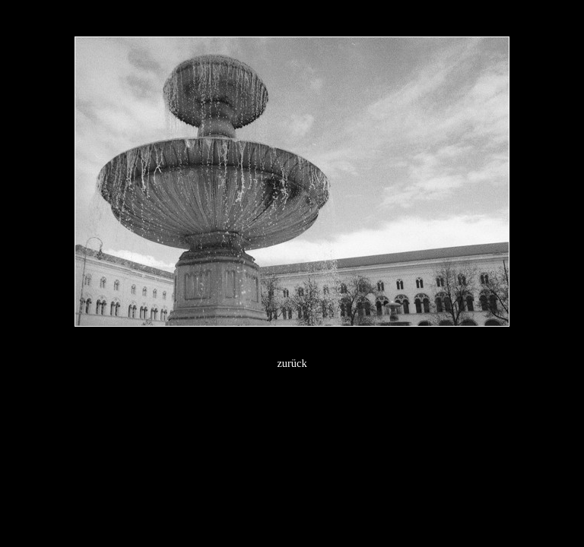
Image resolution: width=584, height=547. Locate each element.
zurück (291, 363)
